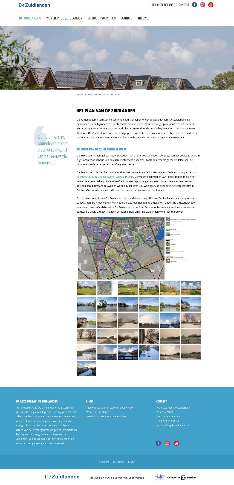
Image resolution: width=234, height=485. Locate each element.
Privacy (131, 461)
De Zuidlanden (30, 18)
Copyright (104, 461)
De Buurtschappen (102, 18)
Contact (184, 5)
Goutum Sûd (94, 176)
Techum (81, 176)
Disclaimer (118, 461)
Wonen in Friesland (97, 412)
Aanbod (127, 18)
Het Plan (115, 94)
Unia (130, 176)
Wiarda (120, 176)
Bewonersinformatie (164, 5)
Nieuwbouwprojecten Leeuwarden (106, 416)
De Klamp (108, 176)
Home (80, 94)
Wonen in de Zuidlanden (64, 18)
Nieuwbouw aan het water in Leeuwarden (110, 407)
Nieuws (143, 18)
